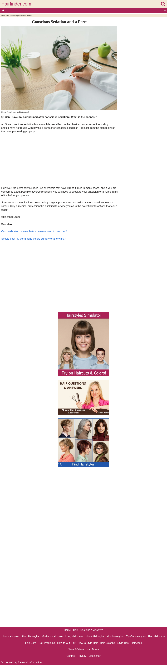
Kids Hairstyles (115, 636)
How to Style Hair (88, 643)
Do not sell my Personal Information (21, 662)
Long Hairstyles (74, 636)
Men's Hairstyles (94, 636)
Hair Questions (10, 15)
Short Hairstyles (30, 636)
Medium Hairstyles (52, 636)
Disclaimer (94, 655)
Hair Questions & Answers (88, 630)
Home (3, 15)
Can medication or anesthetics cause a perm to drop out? (34, 231)
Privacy (82, 655)
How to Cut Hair (66, 643)
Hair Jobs (136, 643)
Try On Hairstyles (136, 636)
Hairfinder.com (16, 3)
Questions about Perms (23, 15)
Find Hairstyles (156, 636)
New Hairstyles (10, 636)
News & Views (76, 649)
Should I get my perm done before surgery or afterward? (33, 238)
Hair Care (30, 643)
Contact (70, 655)
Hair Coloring (107, 643)
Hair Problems (47, 643)
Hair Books (93, 649)
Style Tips (122, 643)
